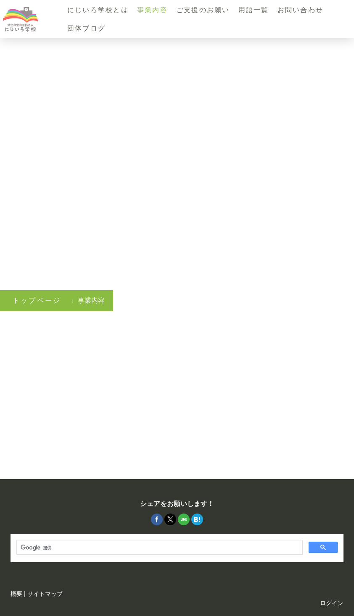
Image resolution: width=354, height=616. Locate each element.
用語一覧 (253, 9)
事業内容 (152, 9)
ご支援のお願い (203, 9)
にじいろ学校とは (98, 9)
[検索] (159, 547)
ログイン (331, 603)
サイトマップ (45, 593)
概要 (16, 593)
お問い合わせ (300, 9)
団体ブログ (86, 28)
